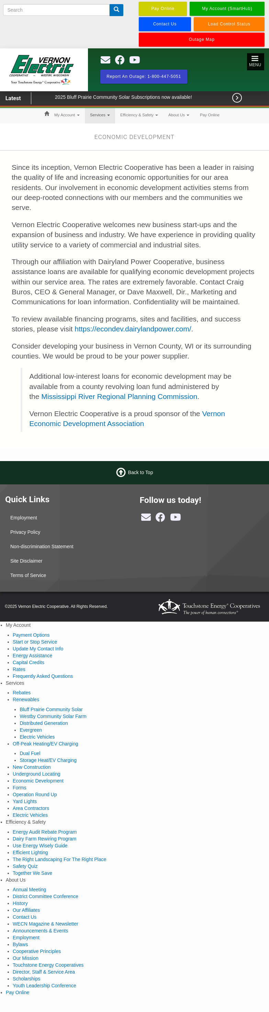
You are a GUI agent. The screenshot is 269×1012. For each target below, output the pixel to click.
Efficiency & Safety (139, 115)
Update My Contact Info (38, 648)
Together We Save (32, 873)
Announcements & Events (40, 930)
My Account (67, 115)
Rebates (22, 692)
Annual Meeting (29, 889)
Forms (19, 787)
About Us (178, 115)
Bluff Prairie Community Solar (51, 709)
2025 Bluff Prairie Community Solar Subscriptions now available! (133, 97)
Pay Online (210, 115)
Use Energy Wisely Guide (40, 845)
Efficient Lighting (30, 852)
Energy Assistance (32, 655)
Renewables (26, 699)
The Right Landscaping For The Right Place (59, 859)
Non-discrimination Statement (42, 546)
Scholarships (26, 978)
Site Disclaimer (26, 561)
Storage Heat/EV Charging (48, 760)
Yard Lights (25, 801)
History (20, 903)
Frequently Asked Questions (43, 676)
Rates (19, 669)
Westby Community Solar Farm (53, 716)
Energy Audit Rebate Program (45, 832)
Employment (23, 517)
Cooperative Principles (37, 951)
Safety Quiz (25, 866)
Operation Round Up (35, 794)
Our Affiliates (26, 910)
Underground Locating (36, 774)
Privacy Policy (25, 532)
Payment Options (31, 635)
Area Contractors (31, 808)
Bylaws (20, 944)
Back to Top (140, 472)
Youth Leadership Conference (44, 985)
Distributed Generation (44, 723)
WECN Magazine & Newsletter (45, 924)
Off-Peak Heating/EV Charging (45, 743)
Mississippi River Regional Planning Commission (119, 396)
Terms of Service (28, 575)
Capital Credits (28, 662)
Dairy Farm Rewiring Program (44, 839)
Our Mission (25, 958)
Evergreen (31, 730)
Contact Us (24, 917)
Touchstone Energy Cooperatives (48, 965)
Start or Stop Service (35, 642)
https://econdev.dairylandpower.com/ (133, 329)
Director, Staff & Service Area (44, 972)
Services (100, 115)
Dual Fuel (30, 753)
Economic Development (38, 781)
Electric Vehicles (37, 737)
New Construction (32, 767)
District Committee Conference (45, 896)
